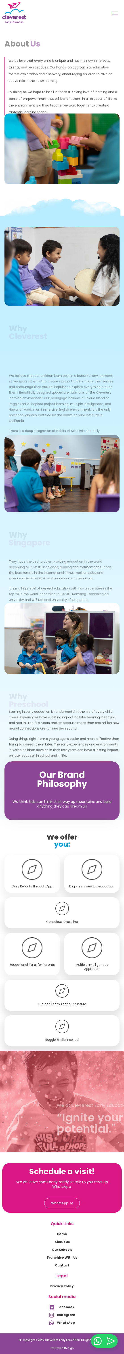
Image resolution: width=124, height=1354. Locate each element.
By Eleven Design (62, 1348)
